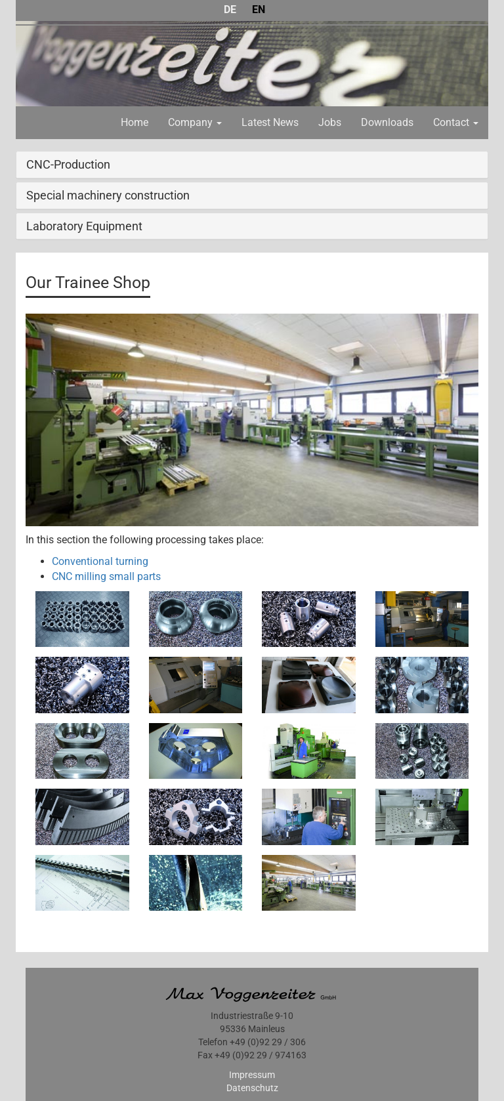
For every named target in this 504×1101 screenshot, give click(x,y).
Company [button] (195, 122)
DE (230, 9)
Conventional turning (100, 561)
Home (134, 122)
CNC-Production (68, 164)
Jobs (329, 122)
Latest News (270, 122)
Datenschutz (252, 1088)
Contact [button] (455, 122)
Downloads (387, 122)
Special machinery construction (108, 195)
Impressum (252, 1075)
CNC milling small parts (106, 576)
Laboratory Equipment (84, 226)
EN (258, 9)
